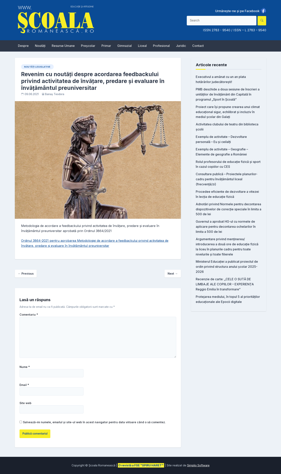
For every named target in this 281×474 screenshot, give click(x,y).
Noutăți (40, 46)
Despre (23, 46)
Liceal (142, 46)
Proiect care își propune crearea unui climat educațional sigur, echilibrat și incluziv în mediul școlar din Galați (228, 112)
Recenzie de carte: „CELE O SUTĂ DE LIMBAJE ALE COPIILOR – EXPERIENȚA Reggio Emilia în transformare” (225, 284)
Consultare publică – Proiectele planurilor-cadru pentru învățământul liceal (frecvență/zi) (226, 179)
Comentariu (29, 314)
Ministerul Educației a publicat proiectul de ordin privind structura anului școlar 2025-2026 (227, 267)
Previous (26, 273)
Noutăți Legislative (37, 66)
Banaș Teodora (54, 94)
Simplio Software (198, 465)
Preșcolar (88, 46)
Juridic (181, 46)
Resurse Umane (63, 46)
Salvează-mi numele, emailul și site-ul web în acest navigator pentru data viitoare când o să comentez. (94, 422)
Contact (198, 46)
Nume (25, 367)
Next (173, 273)
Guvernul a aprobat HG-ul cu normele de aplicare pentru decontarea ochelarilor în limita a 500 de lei (226, 227)
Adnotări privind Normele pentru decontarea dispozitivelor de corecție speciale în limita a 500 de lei (228, 209)
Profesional (161, 46)
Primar (106, 46)
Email (24, 385)
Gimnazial (124, 46)
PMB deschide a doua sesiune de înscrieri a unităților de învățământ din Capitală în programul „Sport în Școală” (228, 94)
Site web (25, 403)
